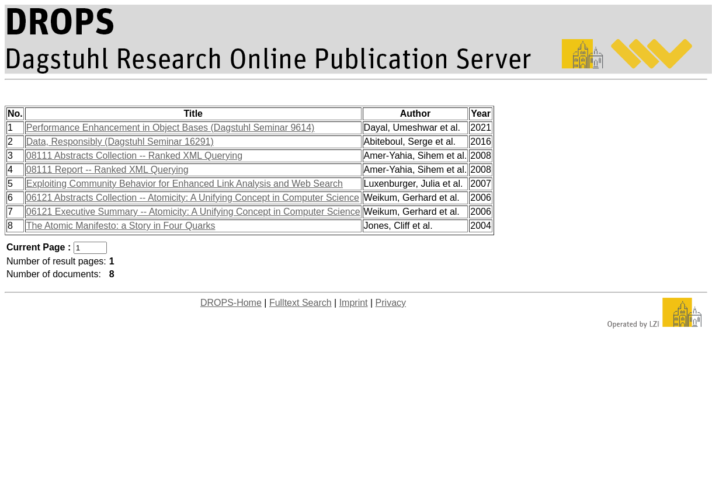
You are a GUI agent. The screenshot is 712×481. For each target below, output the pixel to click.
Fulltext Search (300, 303)
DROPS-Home (231, 303)
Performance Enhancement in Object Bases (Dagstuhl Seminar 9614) (170, 128)
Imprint (353, 303)
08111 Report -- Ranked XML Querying (107, 170)
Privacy (391, 303)
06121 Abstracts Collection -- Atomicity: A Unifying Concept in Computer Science (192, 198)
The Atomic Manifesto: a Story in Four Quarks (121, 226)
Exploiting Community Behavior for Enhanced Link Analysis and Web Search (184, 184)
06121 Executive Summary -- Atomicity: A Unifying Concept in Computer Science (193, 212)
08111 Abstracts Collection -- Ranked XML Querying (134, 156)
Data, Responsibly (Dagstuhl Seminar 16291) (120, 142)
